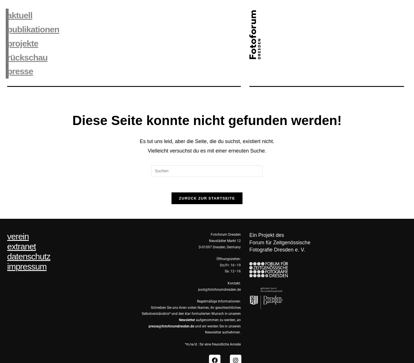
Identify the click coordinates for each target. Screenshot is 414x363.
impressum (27, 252)
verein (18, 222)
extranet (21, 232)
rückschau (25, 44)
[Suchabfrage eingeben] (207, 154)
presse (19, 55)
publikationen (30, 24)
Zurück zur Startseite (207, 184)
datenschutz (28, 242)
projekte (21, 34)
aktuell (18, 13)
